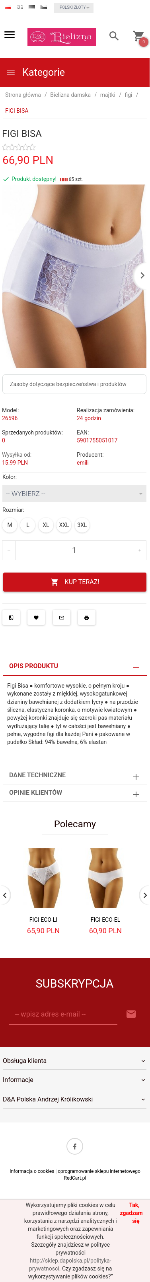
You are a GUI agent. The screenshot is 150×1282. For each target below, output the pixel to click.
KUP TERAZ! (75, 582)
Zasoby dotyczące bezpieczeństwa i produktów (68, 384)
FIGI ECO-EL (105, 920)
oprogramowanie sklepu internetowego (99, 1171)
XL (46, 525)
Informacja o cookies (32, 1171)
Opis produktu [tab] (33, 666)
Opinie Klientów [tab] (35, 792)
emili (83, 462)
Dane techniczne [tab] (37, 775)
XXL (64, 525)
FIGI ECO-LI (43, 920)
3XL (82, 525)
